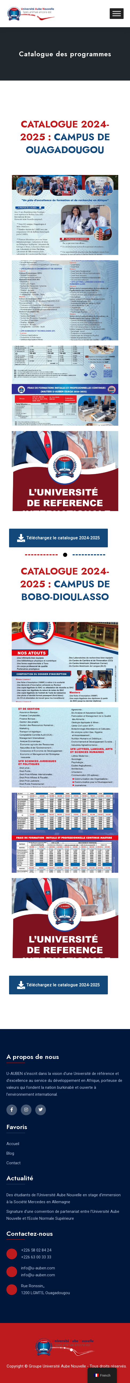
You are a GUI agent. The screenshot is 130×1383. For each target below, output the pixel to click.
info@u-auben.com (38, 1268)
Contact (13, 1163)
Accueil (12, 1143)
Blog (10, 1153)
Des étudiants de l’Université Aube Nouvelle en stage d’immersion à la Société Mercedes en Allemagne (63, 1198)
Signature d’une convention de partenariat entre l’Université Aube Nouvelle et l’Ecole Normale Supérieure (62, 1215)
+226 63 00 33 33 (36, 1257)
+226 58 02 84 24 (36, 1250)
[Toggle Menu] (116, 13)
